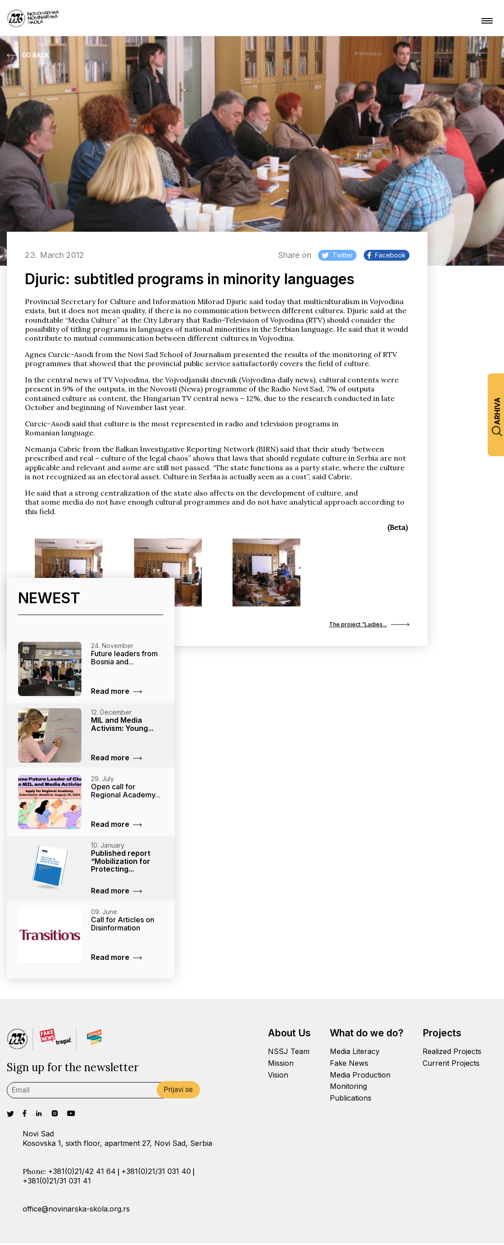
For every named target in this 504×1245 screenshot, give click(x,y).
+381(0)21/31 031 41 (57, 1182)
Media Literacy (355, 1052)
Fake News (349, 1064)
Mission (281, 1064)
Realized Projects (452, 1052)
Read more (116, 692)
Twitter (337, 255)
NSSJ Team (288, 1052)
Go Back (28, 55)
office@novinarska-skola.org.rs (76, 1210)
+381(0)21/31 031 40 (156, 1173)
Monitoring (348, 1087)
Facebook (386, 255)
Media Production (360, 1076)
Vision (278, 1076)
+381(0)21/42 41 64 (82, 1173)
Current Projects (451, 1064)
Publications (350, 1099)
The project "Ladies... (361, 625)
